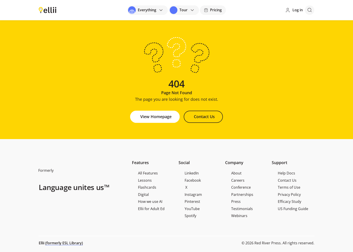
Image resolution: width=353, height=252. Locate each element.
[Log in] (294, 10)
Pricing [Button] (213, 9)
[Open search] (309, 10)
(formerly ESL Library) (64, 243)
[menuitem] (153, 173)
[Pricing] (213, 10)
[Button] (155, 117)
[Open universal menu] (147, 10)
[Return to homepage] (47, 9)
